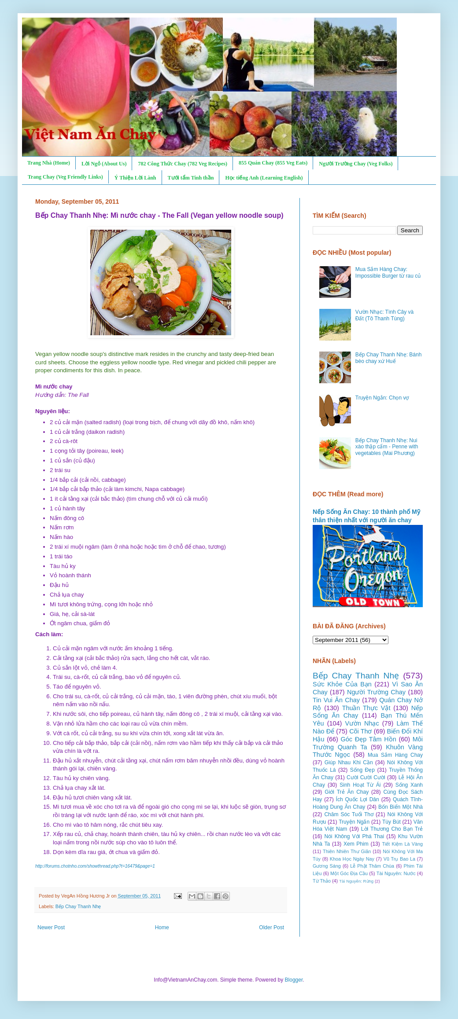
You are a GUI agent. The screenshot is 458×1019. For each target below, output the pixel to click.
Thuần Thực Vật (366, 707)
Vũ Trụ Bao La (399, 858)
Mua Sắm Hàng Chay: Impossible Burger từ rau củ (388, 272)
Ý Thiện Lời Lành (135, 178)
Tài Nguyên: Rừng (356, 881)
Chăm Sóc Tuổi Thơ (348, 814)
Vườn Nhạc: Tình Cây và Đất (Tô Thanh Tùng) (384, 315)
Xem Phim (356, 844)
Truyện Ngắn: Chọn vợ (382, 398)
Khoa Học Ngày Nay (352, 858)
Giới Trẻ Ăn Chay (347, 792)
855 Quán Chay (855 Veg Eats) (273, 163)
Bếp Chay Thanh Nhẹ (78, 906)
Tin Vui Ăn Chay (336, 700)
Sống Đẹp (362, 770)
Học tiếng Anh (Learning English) (264, 178)
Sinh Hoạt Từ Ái (360, 785)
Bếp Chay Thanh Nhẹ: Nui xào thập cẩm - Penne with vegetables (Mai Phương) (386, 446)
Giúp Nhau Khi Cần (349, 762)
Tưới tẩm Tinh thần (191, 178)
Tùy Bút (391, 822)
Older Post (271, 927)
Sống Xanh (409, 785)
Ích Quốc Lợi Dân (357, 799)
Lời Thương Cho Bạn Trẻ (392, 829)
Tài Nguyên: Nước (396, 873)
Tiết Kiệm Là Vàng (402, 844)
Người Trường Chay (376, 692)
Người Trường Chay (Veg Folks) (355, 164)
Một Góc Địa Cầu (349, 873)
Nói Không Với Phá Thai (354, 836)
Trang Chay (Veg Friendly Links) (65, 177)
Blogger (294, 980)
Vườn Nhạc (362, 723)
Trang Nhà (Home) (48, 163)
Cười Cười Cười (366, 777)
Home (162, 927)
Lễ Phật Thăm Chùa (372, 866)
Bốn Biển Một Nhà (400, 807)
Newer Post (51, 927)
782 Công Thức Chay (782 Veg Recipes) (182, 164)
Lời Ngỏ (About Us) (103, 164)
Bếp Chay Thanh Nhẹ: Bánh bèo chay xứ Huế (388, 358)
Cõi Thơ (360, 731)
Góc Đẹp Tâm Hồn (368, 739)
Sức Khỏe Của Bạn (342, 684)
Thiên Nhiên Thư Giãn (347, 851)
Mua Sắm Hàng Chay (395, 755)
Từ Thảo (322, 880)
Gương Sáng (327, 866)
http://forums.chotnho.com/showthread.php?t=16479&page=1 (95, 866)
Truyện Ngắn (354, 822)
